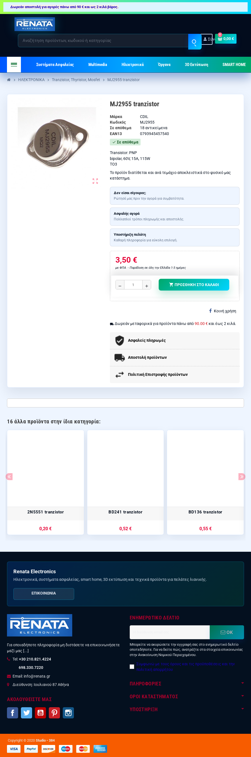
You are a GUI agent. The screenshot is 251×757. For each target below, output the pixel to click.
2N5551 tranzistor (45, 512)
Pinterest (54, 712)
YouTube (40, 712)
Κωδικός (118, 122)
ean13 (116, 133)
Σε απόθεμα (120, 128)
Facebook (12, 712)
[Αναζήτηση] (109, 40)
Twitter (26, 712)
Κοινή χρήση (222, 310)
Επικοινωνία (44, 593)
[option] (46, 482)
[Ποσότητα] (133, 284)
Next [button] (241, 476)
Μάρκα (116, 116)
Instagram (68, 712)
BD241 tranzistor (125, 512)
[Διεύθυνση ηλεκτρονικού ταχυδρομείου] (170, 632)
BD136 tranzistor (206, 512)
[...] (26, 650)
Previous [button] (9, 476)
